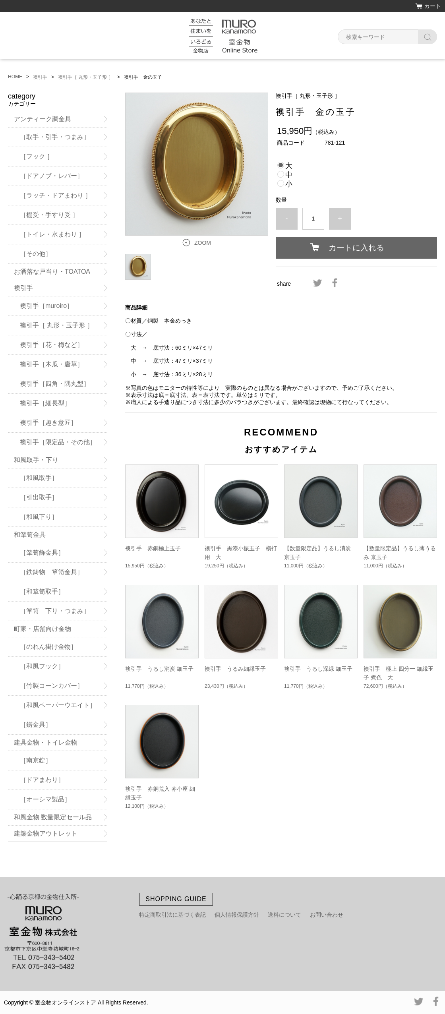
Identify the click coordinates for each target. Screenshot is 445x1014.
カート (432, 6)
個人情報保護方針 (237, 914)
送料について (284, 914)
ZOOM (202, 243)
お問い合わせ (326, 914)
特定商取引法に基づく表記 (172, 914)
